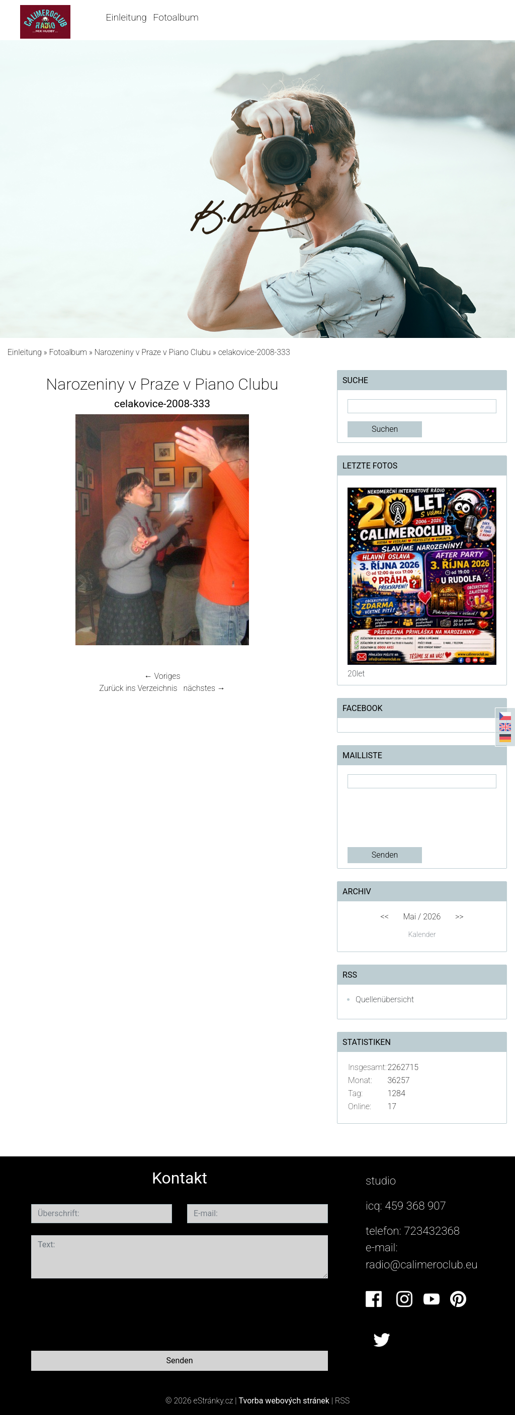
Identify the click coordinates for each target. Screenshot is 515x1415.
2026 (432, 916)
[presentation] (424, 818)
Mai (409, 916)
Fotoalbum (176, 17)
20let (356, 673)
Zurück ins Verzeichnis (138, 688)
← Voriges (162, 676)
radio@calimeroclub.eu (422, 1264)
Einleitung (126, 17)
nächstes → (204, 688)
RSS (342, 1400)
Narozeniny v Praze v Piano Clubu (153, 352)
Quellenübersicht (385, 999)
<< (384, 916)
